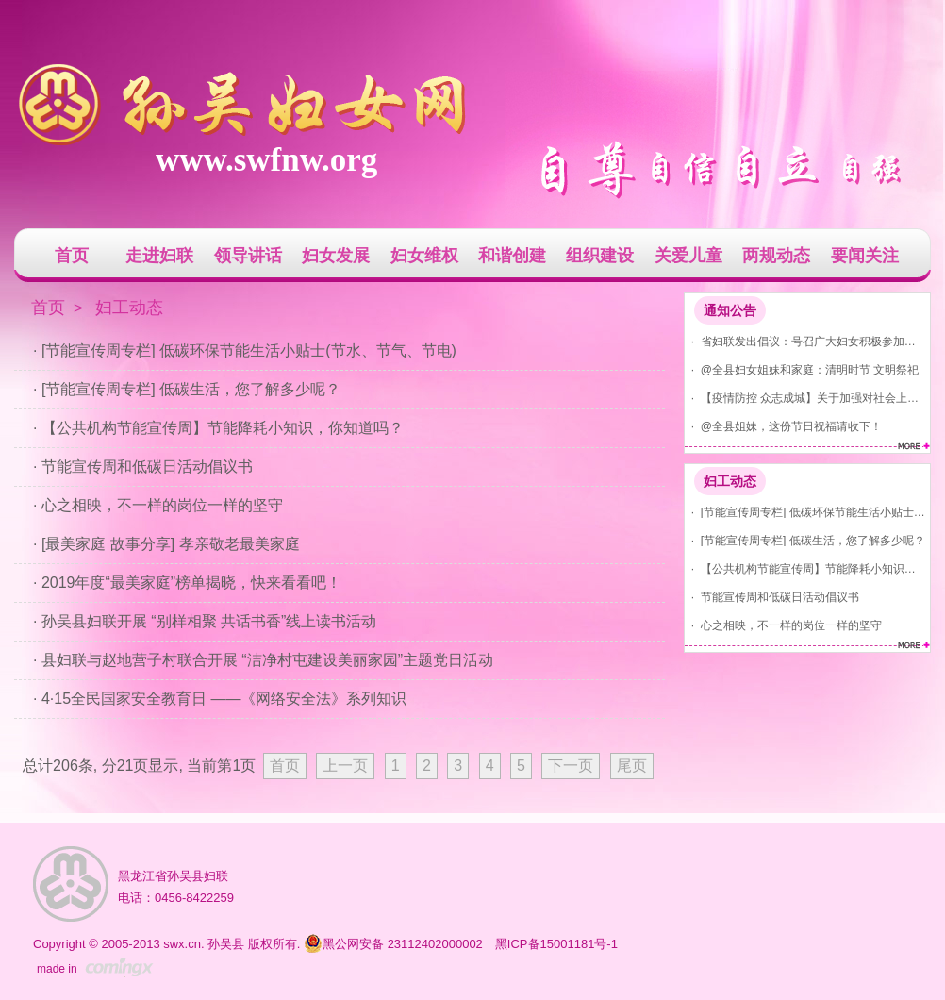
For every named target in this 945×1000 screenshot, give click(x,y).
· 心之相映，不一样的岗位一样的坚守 (783, 625)
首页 (72, 255)
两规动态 (776, 255)
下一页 (570, 766)
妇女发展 (336, 255)
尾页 (632, 766)
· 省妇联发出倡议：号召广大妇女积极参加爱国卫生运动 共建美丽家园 (805, 341)
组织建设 (600, 255)
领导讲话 (248, 255)
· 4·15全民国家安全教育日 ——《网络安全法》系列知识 (219, 699)
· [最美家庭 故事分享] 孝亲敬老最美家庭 (166, 544)
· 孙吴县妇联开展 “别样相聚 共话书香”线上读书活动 (204, 621)
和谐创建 (512, 255)
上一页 (345, 766)
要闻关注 (865, 255)
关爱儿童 (688, 255)
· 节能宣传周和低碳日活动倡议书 (772, 597)
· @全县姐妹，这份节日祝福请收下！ (783, 426)
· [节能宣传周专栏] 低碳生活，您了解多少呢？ (805, 540)
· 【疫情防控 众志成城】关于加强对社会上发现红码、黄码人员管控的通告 (805, 398)
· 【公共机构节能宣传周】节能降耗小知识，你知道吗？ (805, 568)
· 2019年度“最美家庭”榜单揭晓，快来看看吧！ (187, 583)
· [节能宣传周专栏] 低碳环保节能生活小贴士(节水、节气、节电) (805, 512)
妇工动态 (730, 481)
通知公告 (730, 310)
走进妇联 (159, 255)
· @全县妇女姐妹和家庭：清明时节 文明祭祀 (802, 369)
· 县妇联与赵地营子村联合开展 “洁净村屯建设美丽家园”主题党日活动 (263, 660)
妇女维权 (424, 255)
